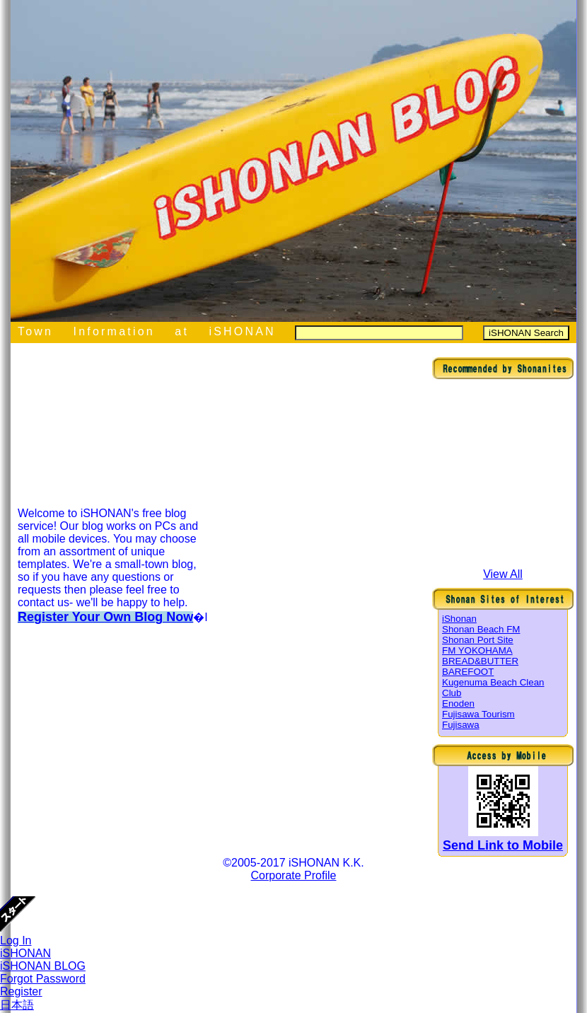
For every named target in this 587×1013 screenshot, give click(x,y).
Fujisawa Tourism (478, 714)
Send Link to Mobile (503, 845)
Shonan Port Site (477, 640)
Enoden (458, 703)
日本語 (17, 1005)
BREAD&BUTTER (480, 661)
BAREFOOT (468, 671)
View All (503, 574)
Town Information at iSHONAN (147, 331)
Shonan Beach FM (481, 629)
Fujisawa (461, 724)
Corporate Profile (294, 875)
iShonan (459, 618)
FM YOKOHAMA (477, 650)
